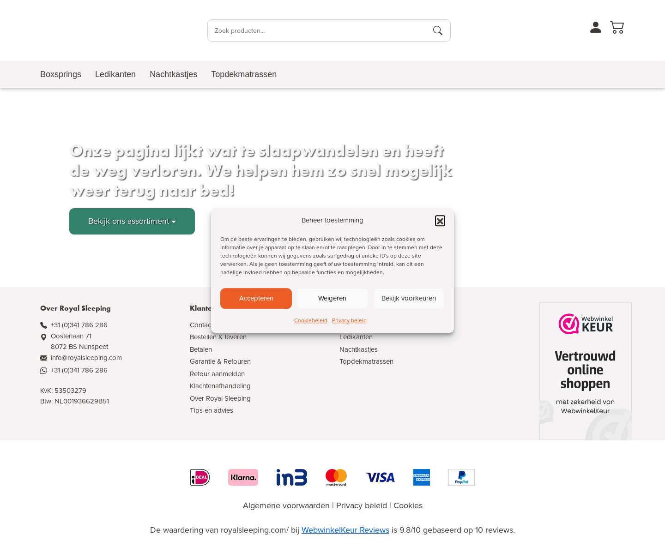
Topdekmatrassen (366, 361)
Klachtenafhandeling (220, 386)
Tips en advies (211, 410)
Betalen (201, 349)
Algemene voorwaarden (286, 505)
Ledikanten (356, 337)
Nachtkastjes (358, 349)
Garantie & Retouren (220, 361)
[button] (440, 220)
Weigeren (332, 298)
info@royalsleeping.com (86, 358)
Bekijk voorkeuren (408, 298)
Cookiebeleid (310, 320)
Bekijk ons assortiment (128, 221)
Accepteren (256, 298)
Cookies (408, 505)
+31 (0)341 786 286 (79, 325)
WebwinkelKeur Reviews (345, 530)
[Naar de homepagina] (85, 30)
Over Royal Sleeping (220, 398)
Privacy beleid (349, 320)
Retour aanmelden (217, 374)
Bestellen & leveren (218, 337)
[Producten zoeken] (438, 30)
